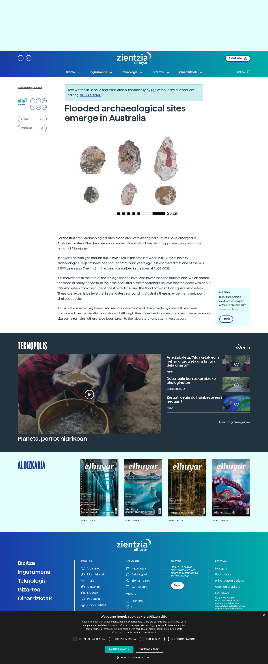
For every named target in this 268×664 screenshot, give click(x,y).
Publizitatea (223, 574)
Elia (153, 90)
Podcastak (91, 599)
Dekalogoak (137, 575)
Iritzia (87, 581)
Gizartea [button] (161, 72)
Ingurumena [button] (101, 72)
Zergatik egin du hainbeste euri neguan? (194, 399)
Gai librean (136, 587)
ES (38, 101)
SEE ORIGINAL (90, 95)
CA (38, 107)
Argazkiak (90, 587)
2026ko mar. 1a (88, 520)
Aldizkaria (238, 58)
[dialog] (134, 637)
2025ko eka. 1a (220, 520)
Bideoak (89, 593)
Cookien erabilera (227, 586)
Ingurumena (34, 572)
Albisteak (90, 569)
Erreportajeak (93, 605)
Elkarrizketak (93, 575)
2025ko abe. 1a (132, 520)
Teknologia (32, 580)
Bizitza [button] (73, 72)
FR (44, 101)
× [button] (264, 615)
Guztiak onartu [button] (119, 648)
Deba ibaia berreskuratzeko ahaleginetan (191, 380)
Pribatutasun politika (229, 580)
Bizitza (26, 563)
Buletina (242, 72)
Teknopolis (32, 345)
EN (32, 107)
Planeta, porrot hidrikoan (52, 438)
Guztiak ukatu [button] (149, 648)
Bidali (226, 319)
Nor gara (221, 568)
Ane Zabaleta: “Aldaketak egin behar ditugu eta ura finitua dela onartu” (193, 361)
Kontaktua (222, 592)
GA (44, 107)
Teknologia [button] (132, 72)
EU (32, 101)
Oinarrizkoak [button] (191, 72)
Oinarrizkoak (35, 598)
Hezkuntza (136, 569)
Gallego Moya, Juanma (30, 87)
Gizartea (29, 589)
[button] (20, 58)
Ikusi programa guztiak (234, 422)
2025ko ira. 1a (175, 520)
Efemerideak (138, 581)
